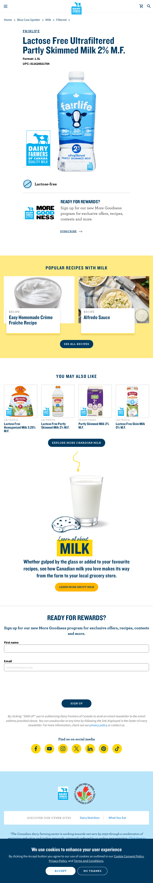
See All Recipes (76, 344)
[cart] (141, 6)
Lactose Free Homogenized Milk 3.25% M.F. (20, 427)
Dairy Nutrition (90, 818)
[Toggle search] (149, 6)
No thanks (92, 870)
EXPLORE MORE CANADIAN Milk (76, 442)
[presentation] (76, 685)
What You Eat (117, 818)
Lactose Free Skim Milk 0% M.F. (130, 425)
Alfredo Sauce (97, 317)
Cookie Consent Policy (128, 856)
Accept (61, 870)
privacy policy (98, 725)
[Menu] (6, 6)
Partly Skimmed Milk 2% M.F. (93, 425)
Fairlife (31, 31)
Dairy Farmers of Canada (77, 8)
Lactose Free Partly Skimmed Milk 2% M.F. (55, 425)
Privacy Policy (58, 861)
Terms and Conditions (88, 861)
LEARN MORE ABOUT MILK (76, 587)
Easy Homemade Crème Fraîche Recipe (31, 320)
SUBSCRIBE (71, 231)
